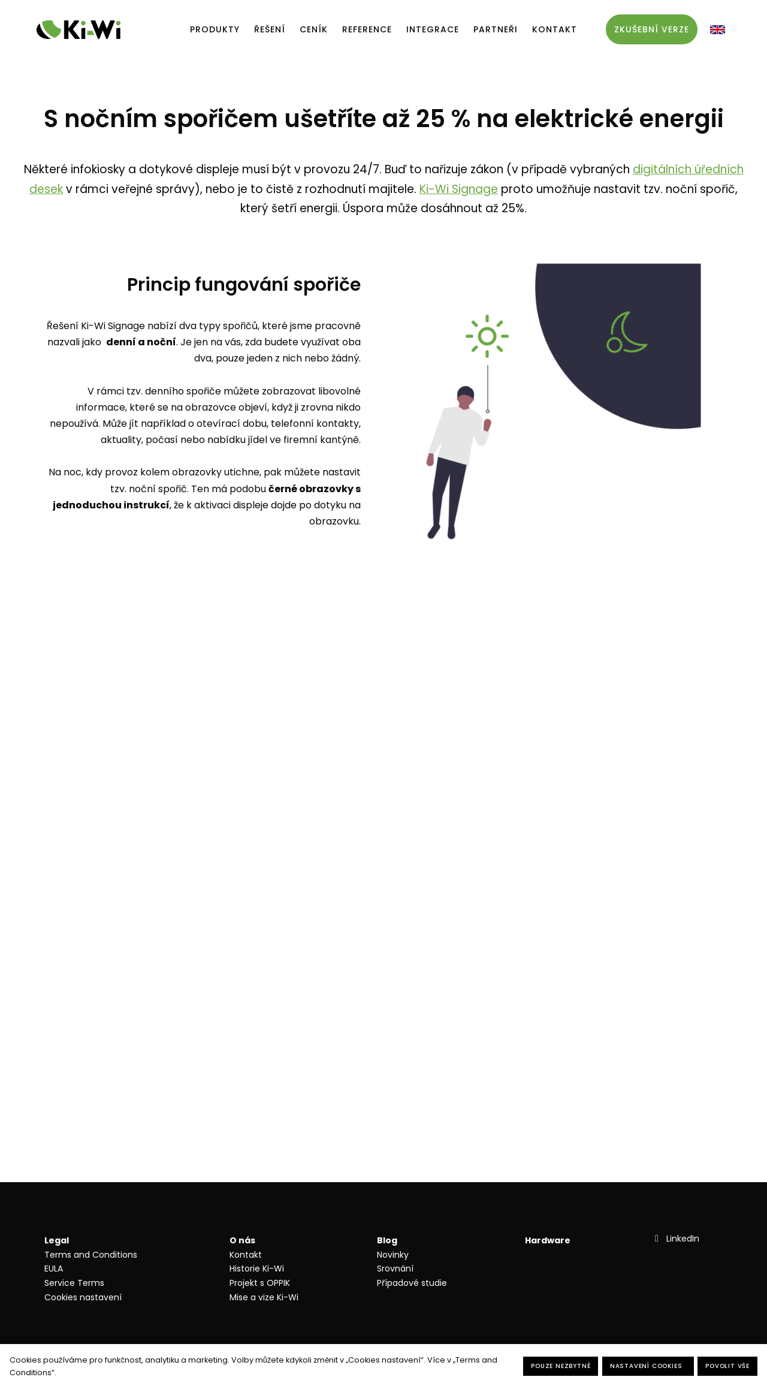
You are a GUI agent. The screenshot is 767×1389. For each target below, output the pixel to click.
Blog (387, 1240)
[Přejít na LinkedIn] (675, 1238)
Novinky (393, 1255)
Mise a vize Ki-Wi (264, 1297)
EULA (53, 1268)
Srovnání (395, 1268)
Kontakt (246, 1255)
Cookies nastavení (83, 1297)
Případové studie (412, 1283)
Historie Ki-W (256, 1268)
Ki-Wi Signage (458, 189)
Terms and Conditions (90, 1255)
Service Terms (74, 1283)
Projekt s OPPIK (260, 1283)
